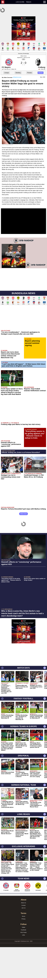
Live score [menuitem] (20, 2)
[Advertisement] (23, 26)
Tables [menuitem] (28, 2)
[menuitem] (3, 2)
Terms (23, 936)
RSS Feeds (23, 952)
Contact (23, 925)
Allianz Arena (23, 52)
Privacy (23, 938)
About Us (23, 922)
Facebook (23, 949)
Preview (29, 68)
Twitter (23, 947)
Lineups (6, 68)
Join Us (23, 927)
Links (23, 954)
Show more (23, 533)
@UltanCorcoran (17, 73)
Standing (18, 68)
